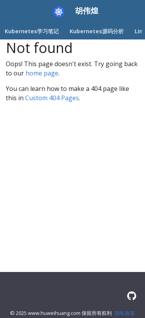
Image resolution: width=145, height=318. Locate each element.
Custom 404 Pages (52, 98)
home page (42, 73)
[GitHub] (131, 295)
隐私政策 (125, 312)
